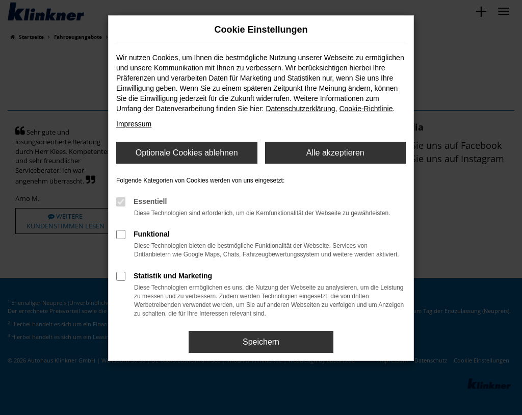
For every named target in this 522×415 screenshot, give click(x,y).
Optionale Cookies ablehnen (187, 152)
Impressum (133, 124)
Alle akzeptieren (335, 152)
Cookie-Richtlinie (366, 109)
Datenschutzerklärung (300, 109)
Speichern (261, 342)
